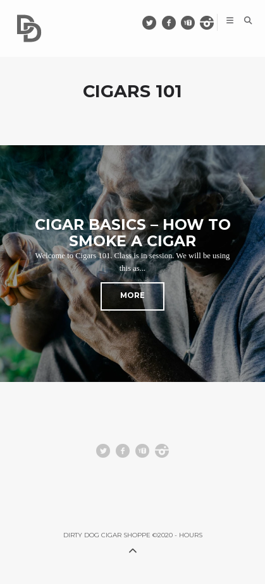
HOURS (190, 535)
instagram (212, 22)
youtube (194, 22)
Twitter (156, 22)
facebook (174, 22)
